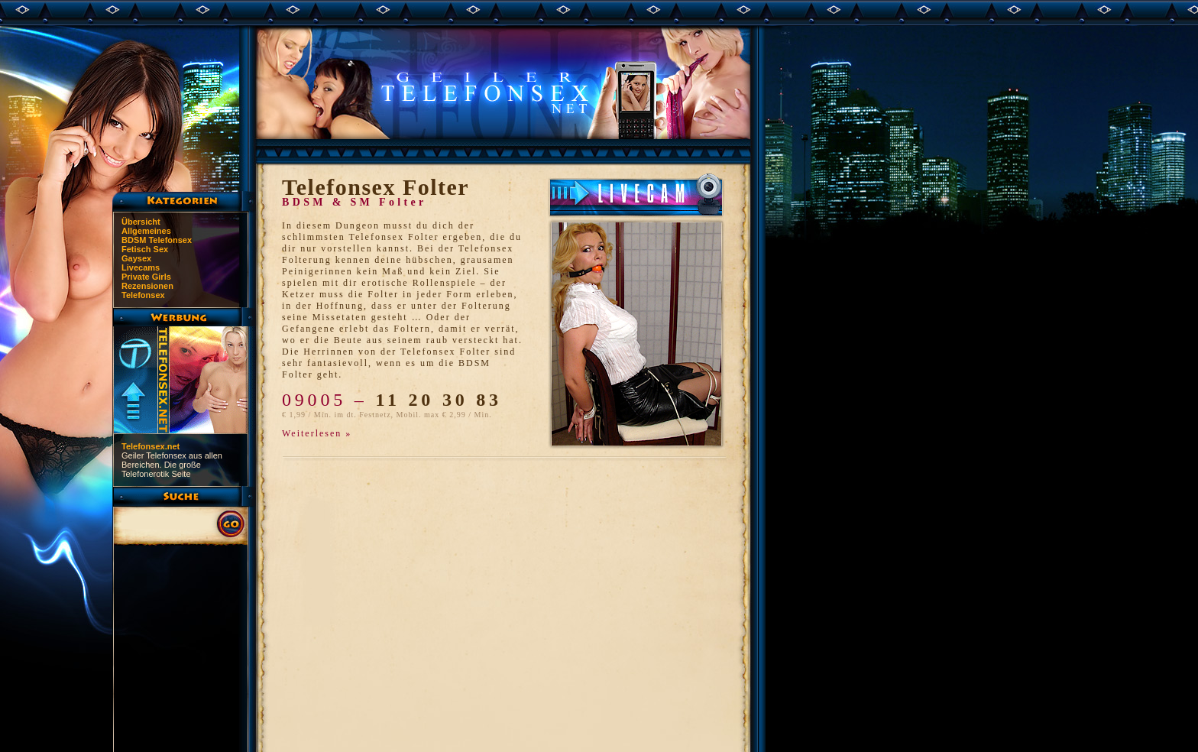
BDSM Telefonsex (156, 240)
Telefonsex (143, 295)
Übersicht (140, 221)
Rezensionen (147, 285)
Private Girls (146, 276)
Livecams (140, 267)
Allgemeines (146, 230)
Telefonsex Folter (375, 186)
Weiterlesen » (316, 433)
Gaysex (136, 258)
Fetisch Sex (144, 249)
